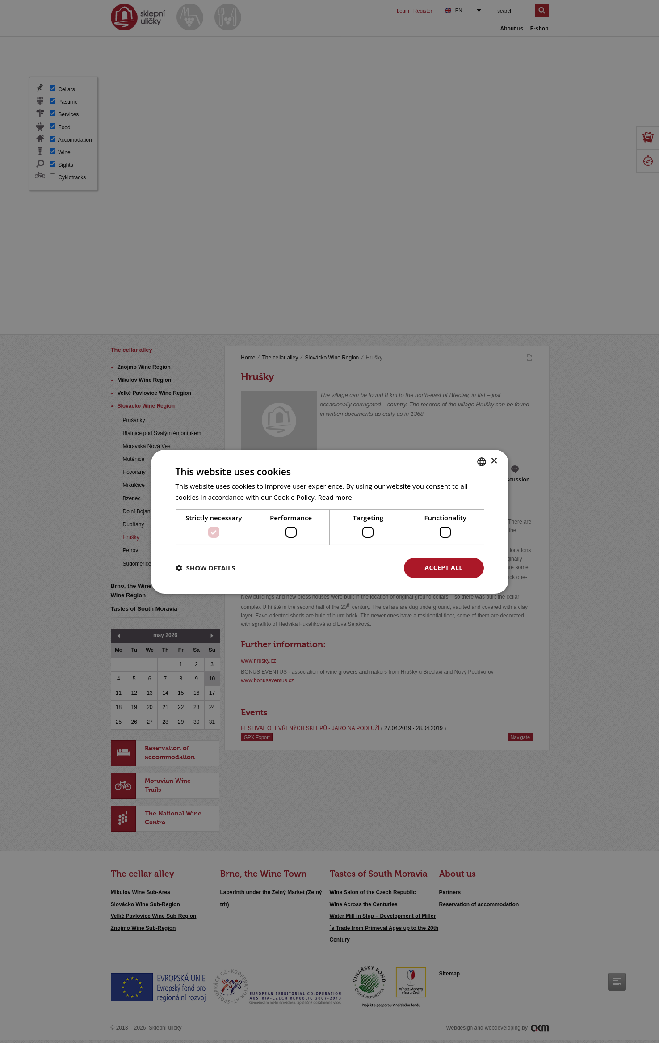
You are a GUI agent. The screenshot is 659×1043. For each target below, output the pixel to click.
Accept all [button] (443, 567)
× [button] (494, 461)
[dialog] (329, 521)
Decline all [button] (357, 567)
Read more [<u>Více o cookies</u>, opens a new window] (335, 497)
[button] (205, 568)
